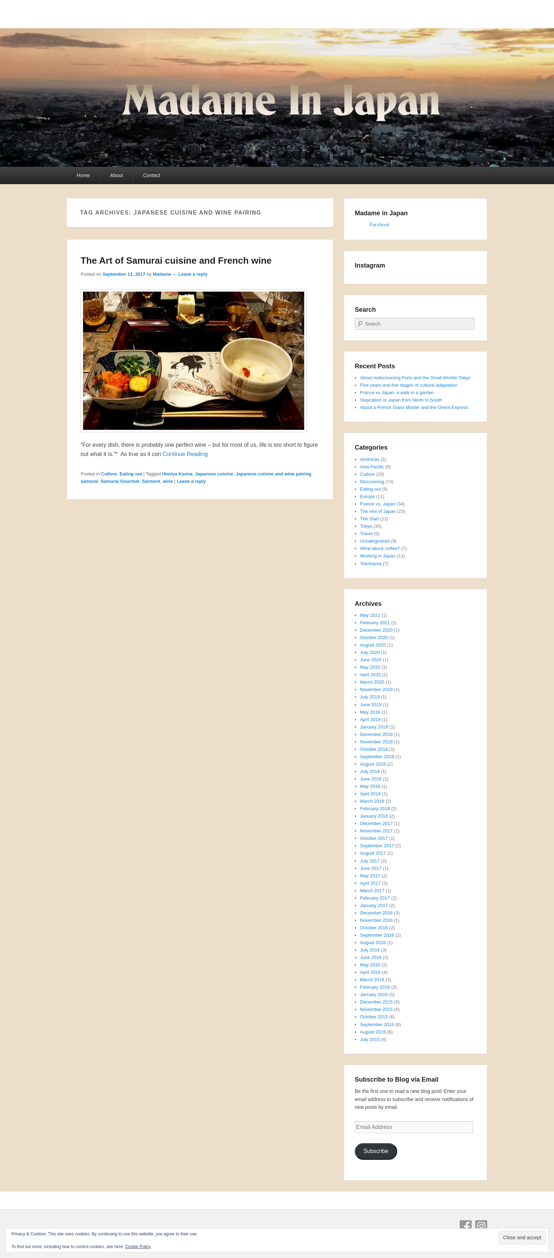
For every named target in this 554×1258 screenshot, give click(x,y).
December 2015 (376, 1002)
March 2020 (372, 682)
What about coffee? (380, 548)
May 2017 (370, 875)
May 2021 (370, 615)
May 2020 (370, 667)
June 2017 (371, 868)
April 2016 (370, 972)
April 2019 (370, 719)
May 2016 (370, 964)
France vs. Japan (377, 504)
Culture (109, 473)
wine (168, 481)
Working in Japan (377, 555)
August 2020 (373, 645)
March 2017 (372, 890)
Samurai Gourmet (120, 481)
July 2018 (370, 771)
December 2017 (376, 823)
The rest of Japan (378, 511)
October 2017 (374, 838)
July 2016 (370, 950)
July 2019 (370, 697)
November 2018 (376, 741)
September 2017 (377, 845)
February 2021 (375, 622)
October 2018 (374, 749)
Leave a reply (192, 274)
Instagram (481, 1226)
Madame (162, 274)
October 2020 (374, 637)
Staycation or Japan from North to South (401, 400)
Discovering (372, 481)
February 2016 (375, 987)
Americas (369, 459)
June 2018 (371, 779)
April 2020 (370, 674)
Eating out (131, 473)
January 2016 (374, 994)
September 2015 (377, 1024)
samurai (89, 481)
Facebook (379, 224)
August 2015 (373, 1032)
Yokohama (371, 563)
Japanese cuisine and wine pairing (273, 473)
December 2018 (376, 734)
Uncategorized (375, 541)
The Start (369, 518)
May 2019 (370, 712)
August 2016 (373, 942)
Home (83, 175)
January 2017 (374, 905)
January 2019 (374, 727)
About (116, 175)
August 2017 (373, 853)
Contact (151, 175)
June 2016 (371, 957)
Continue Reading (185, 454)
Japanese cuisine (214, 473)
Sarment (151, 481)
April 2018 (370, 793)
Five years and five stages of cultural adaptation (408, 385)
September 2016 (377, 935)
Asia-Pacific (372, 466)
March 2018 (372, 801)
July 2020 (370, 652)
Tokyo (366, 526)
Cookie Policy (138, 1246)
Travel (366, 533)
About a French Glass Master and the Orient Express (414, 407)
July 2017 (370, 861)
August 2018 (373, 764)
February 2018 (375, 808)
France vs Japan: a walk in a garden (397, 392)
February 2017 (375, 898)
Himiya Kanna (177, 473)
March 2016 (372, 979)
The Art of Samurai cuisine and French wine (176, 260)
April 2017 (370, 883)
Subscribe (376, 1151)
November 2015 (376, 1009)
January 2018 (374, 816)
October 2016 (374, 927)
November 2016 (376, 920)
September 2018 (377, 756)
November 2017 (376, 830)
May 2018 (370, 786)
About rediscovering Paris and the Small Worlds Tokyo (415, 377)
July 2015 (370, 1039)
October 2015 (374, 1016)
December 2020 (376, 630)
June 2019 (371, 704)
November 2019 (376, 689)
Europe (367, 496)
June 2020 (371, 659)
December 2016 (376, 912)
